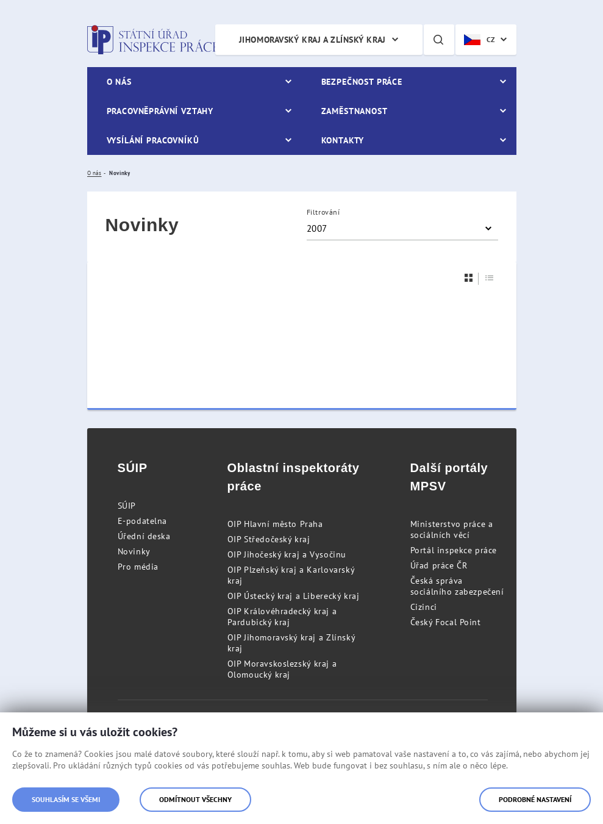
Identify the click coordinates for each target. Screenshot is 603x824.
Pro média (138, 566)
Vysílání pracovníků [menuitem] (153, 140)
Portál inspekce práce (454, 550)
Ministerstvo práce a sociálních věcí (451, 529)
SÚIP (127, 505)
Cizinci (423, 606)
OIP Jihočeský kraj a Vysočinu (286, 554)
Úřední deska (144, 536)
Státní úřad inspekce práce (152, 39)
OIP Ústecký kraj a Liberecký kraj (293, 595)
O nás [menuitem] (119, 81)
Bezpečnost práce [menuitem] (361, 81)
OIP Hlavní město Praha (275, 523)
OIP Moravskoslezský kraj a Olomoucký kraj (282, 669)
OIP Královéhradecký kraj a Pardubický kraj (282, 617)
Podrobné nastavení (535, 799)
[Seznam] (489, 278)
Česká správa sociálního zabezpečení (457, 586)
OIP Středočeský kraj (268, 539)
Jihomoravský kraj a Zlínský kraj (312, 39)
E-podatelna (143, 520)
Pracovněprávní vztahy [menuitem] (160, 111)
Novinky (134, 551)
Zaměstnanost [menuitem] (354, 111)
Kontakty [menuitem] (343, 140)
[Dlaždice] (469, 278)
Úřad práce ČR (439, 565)
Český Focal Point (445, 622)
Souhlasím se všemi (66, 799)
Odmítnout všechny (195, 799)
